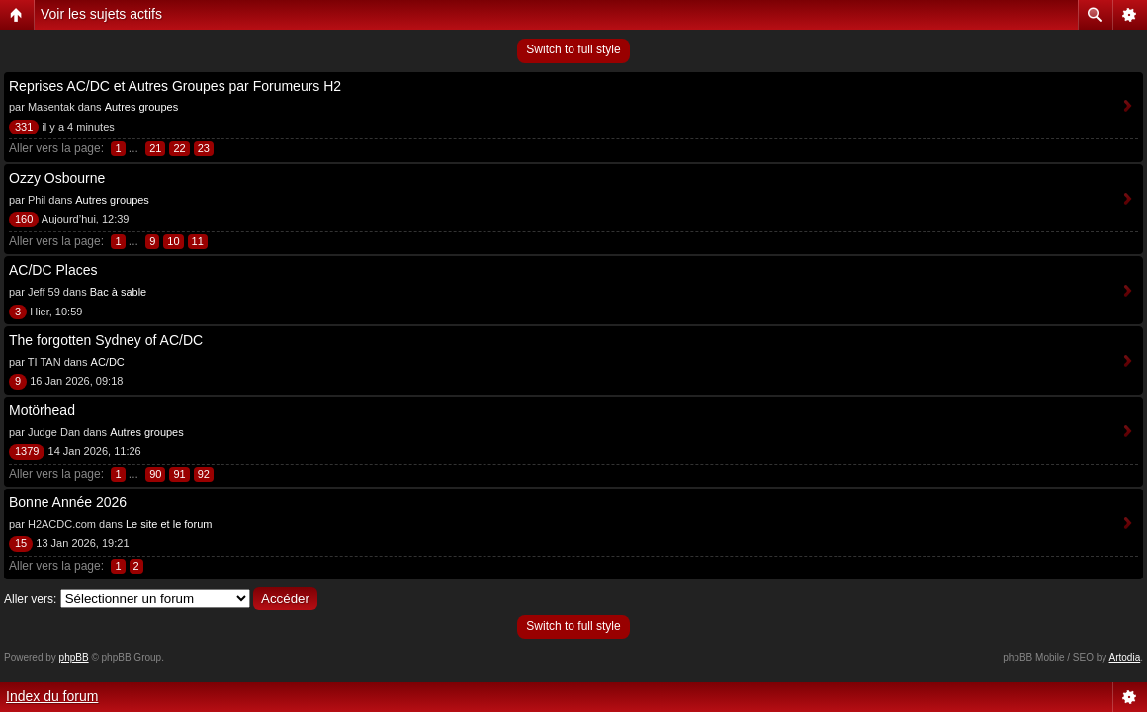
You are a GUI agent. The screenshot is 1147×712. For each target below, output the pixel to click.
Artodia (1125, 657)
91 (179, 474)
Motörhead (42, 410)
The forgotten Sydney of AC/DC (106, 340)
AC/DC (108, 362)
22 (179, 148)
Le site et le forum (169, 524)
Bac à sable (118, 292)
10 (173, 241)
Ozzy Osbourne (57, 178)
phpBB (74, 657)
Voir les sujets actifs (101, 14)
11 (198, 241)
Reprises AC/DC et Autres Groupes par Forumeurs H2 (175, 86)
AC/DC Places (53, 270)
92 (204, 474)
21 (155, 148)
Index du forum (52, 696)
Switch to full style (573, 49)
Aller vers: (30, 599)
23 (204, 148)
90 (155, 474)
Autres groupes (142, 107)
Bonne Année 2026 (68, 502)
